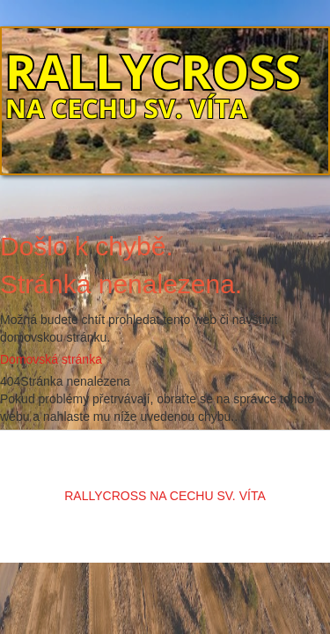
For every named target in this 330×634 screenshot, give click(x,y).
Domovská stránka (51, 359)
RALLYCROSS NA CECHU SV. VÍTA (164, 496)
